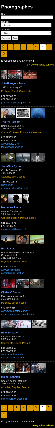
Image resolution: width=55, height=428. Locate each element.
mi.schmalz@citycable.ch (14, 399)
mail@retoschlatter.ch (12, 357)
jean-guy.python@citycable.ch (16, 188)
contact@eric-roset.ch (12, 273)
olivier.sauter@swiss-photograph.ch (19, 314)
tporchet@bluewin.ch (12, 147)
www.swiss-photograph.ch (14, 311)
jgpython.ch (7, 185)
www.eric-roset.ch (10, 270)
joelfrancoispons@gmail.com (16, 102)
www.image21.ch (10, 144)
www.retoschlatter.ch (12, 354)
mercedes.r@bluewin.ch (13, 229)
